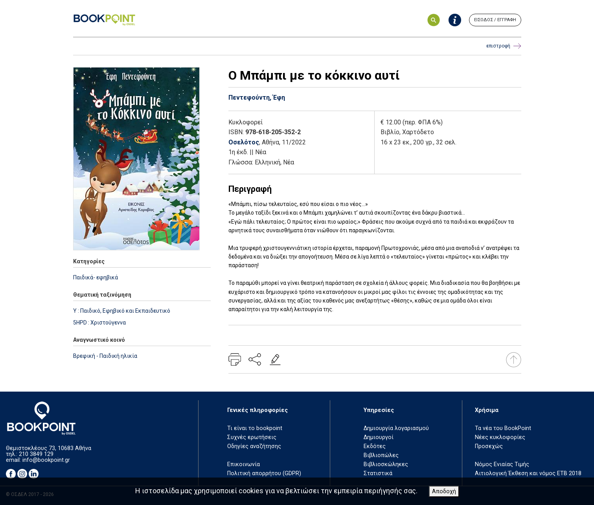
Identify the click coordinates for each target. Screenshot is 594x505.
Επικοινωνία (243, 464)
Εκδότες (375, 446)
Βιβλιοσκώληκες (386, 464)
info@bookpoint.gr (46, 460)
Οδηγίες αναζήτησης (254, 446)
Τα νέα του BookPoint (503, 428)
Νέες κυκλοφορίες (500, 437)
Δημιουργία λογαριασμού (396, 428)
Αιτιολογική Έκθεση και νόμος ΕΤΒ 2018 (528, 473)
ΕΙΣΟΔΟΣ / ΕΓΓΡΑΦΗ (495, 19)
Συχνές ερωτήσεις (251, 437)
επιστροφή (503, 46)
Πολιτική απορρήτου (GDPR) (264, 473)
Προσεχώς (489, 446)
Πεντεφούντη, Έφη (256, 97)
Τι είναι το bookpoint (254, 428)
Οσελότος (243, 142)
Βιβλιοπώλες (381, 455)
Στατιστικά (378, 473)
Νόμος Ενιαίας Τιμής (502, 464)
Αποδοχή (444, 491)
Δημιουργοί (379, 437)
